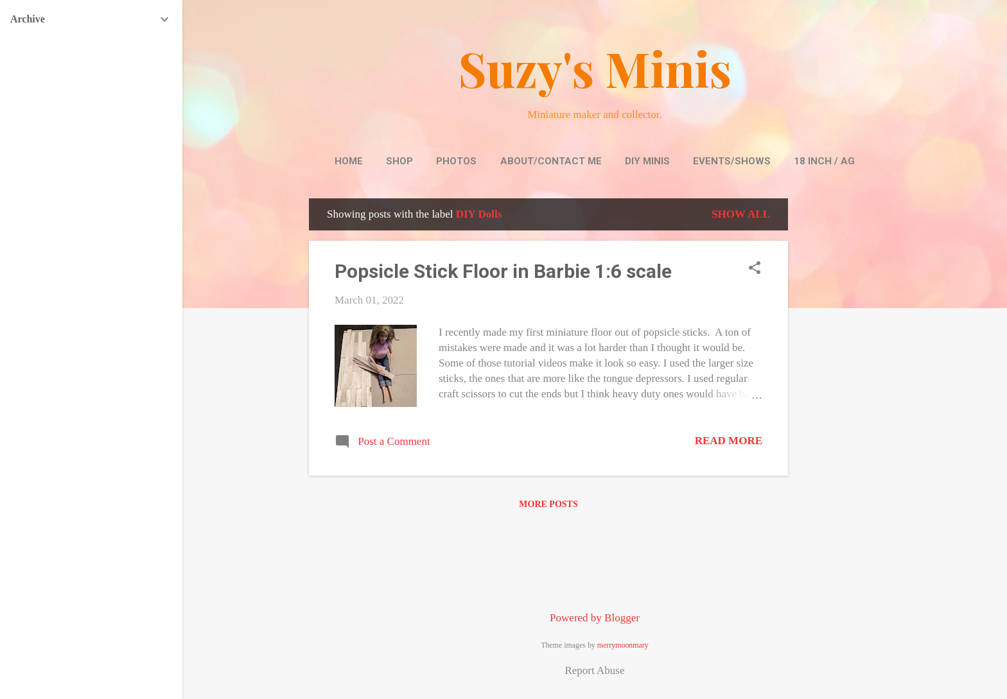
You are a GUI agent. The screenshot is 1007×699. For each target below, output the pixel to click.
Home (349, 161)
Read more (728, 441)
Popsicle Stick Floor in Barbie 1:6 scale (503, 271)
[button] (754, 269)
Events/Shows (732, 161)
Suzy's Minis (595, 68)
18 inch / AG (824, 161)
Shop (399, 161)
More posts (548, 504)
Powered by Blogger (595, 618)
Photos (456, 161)
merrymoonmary (623, 645)
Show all (741, 214)
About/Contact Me (551, 161)
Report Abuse (594, 670)
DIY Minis (647, 161)
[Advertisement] (839, 390)
